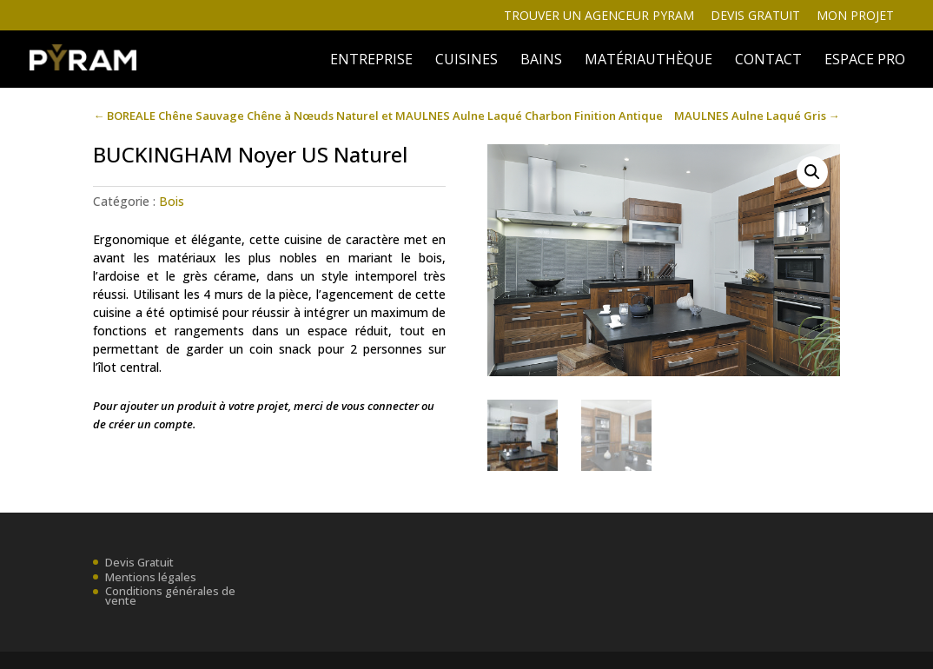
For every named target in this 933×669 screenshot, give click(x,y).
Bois (171, 201)
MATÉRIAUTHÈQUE (648, 61)
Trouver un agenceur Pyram (599, 16)
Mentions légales (150, 577)
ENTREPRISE (371, 61)
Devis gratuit (755, 16)
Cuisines (466, 61)
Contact (768, 61)
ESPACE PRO (864, 61)
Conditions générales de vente (170, 596)
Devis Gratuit (139, 562)
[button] (812, 172)
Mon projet (855, 16)
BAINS (541, 61)
